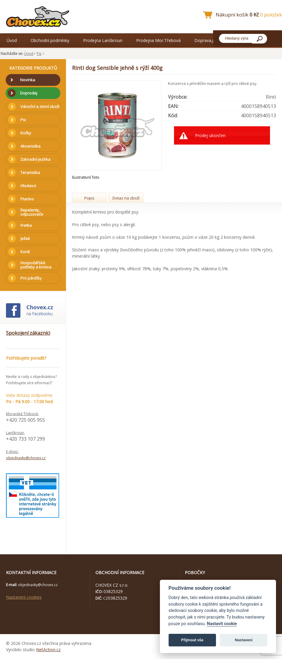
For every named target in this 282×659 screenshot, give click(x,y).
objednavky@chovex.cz (26, 457)
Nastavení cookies (24, 597)
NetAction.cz (48, 649)
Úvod (12, 40)
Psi (39, 53)
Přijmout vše (192, 640)
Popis (89, 198)
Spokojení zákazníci (28, 333)
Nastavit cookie (222, 623)
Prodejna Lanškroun (102, 40)
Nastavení (244, 640)
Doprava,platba (209, 40)
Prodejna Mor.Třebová (158, 40)
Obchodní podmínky (50, 40)
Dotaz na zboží (126, 198)
